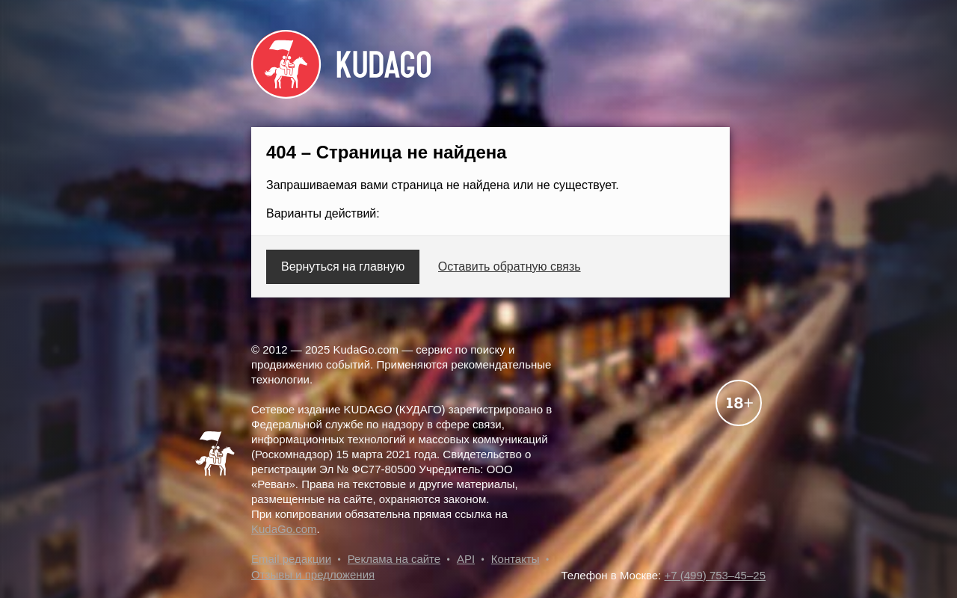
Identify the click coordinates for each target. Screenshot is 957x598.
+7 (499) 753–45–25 (715, 575)
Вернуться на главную (342, 266)
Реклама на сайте (394, 558)
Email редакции (291, 558)
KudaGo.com (284, 529)
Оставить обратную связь (509, 266)
